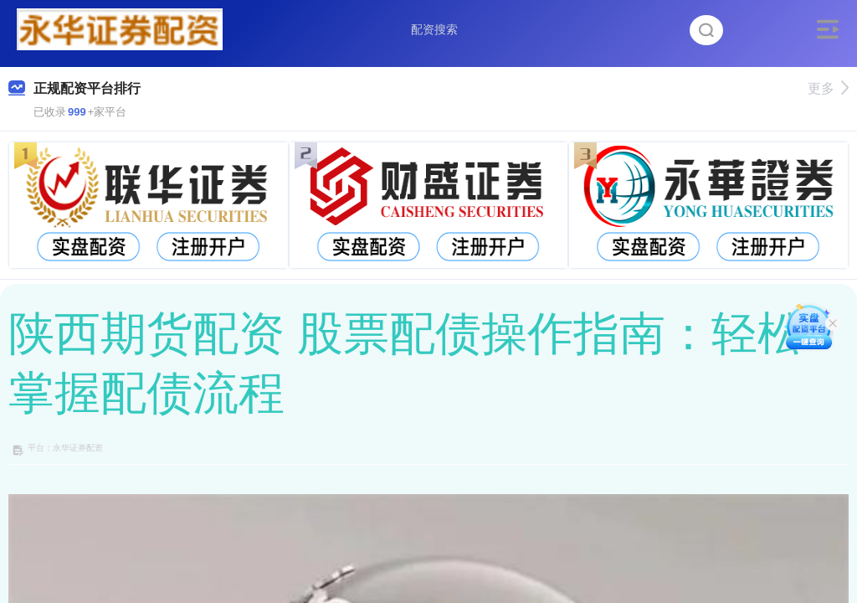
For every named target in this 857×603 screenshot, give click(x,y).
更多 (828, 88)
